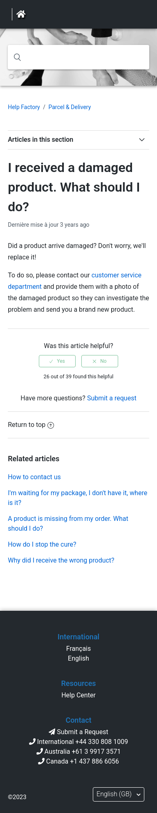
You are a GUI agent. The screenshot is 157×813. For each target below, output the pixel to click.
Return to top (31, 425)
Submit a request (112, 398)
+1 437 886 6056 (94, 761)
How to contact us (34, 477)
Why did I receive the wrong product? (61, 560)
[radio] (57, 361)
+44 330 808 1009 (101, 742)
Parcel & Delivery (69, 107)
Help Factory (24, 107)
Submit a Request (82, 732)
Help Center (78, 695)
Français (78, 648)
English (78, 658)
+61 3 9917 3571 (96, 751)
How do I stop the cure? (42, 544)
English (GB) (114, 794)
